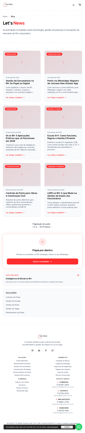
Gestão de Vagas (12, 309)
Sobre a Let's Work (22, 382)
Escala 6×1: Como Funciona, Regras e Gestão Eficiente (62, 137)
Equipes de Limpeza (63, 369)
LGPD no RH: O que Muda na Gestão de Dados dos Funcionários (62, 196)
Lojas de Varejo (62, 372)
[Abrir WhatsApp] (78, 426)
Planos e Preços (22, 388)
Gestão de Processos (22, 375)
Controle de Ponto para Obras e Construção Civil (21, 195)
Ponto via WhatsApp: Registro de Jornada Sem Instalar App (63, 82)
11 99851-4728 (63, 402)
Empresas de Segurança (63, 366)
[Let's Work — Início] (8, 4)
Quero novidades (42, 261)
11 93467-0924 (62, 385)
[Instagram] (32, 350)
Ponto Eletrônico (22, 361)
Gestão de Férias (12, 305)
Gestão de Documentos (22, 366)
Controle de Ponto (13, 297)
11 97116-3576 (63, 393)
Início (5, 16)
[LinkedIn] (39, 350)
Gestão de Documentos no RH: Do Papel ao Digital (20, 82)
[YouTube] (52, 350)
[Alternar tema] (73, 4)
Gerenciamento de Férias (22, 372)
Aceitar (66, 427)
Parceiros (22, 385)
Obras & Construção (63, 375)
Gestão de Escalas (13, 301)
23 (41, 227)
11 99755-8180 (63, 411)
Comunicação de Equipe (22, 369)
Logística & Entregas (63, 364)
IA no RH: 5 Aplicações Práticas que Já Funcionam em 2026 (20, 139)
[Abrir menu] (79, 4)
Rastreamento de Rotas (15, 312)
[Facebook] (45, 350)
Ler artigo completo (15, 97)
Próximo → (47, 227)
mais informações (52, 427)
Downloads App (22, 391)
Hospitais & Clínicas (63, 361)
